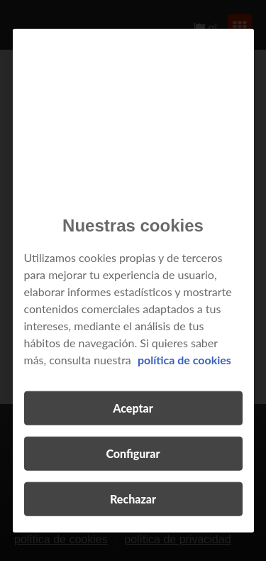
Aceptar (133, 407)
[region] (133, 281)
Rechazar (133, 498)
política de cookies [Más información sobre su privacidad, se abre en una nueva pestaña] (184, 359)
